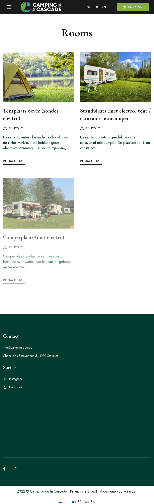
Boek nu (133, 7)
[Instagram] (14, 460)
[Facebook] (4, 460)
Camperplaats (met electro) (33, 236)
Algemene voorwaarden (118, 482)
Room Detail (14, 161)
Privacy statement (83, 482)
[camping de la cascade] (77, 415)
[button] (23, 94)
